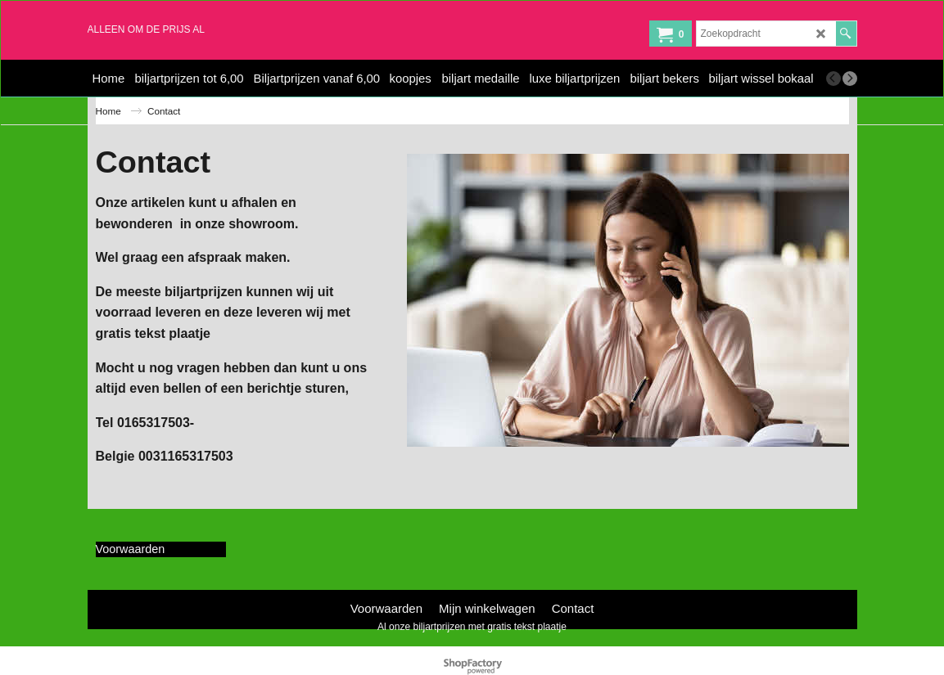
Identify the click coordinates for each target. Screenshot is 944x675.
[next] (849, 78)
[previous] (833, 78)
